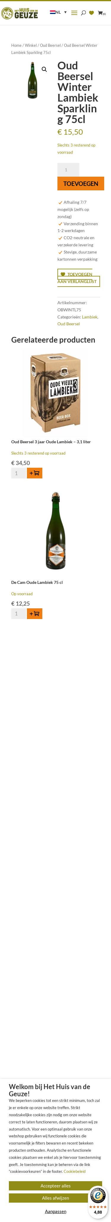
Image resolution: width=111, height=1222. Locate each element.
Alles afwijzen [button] (55, 1198)
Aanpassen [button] (55, 1211)
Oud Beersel (50, 45)
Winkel (31, 45)
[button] (44, 69)
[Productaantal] (68, 170)
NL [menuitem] (58, 12)
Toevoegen (80, 183)
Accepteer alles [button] (56, 1185)
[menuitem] (58, 12)
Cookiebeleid (75, 1171)
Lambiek (89, 316)
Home (16, 45)
